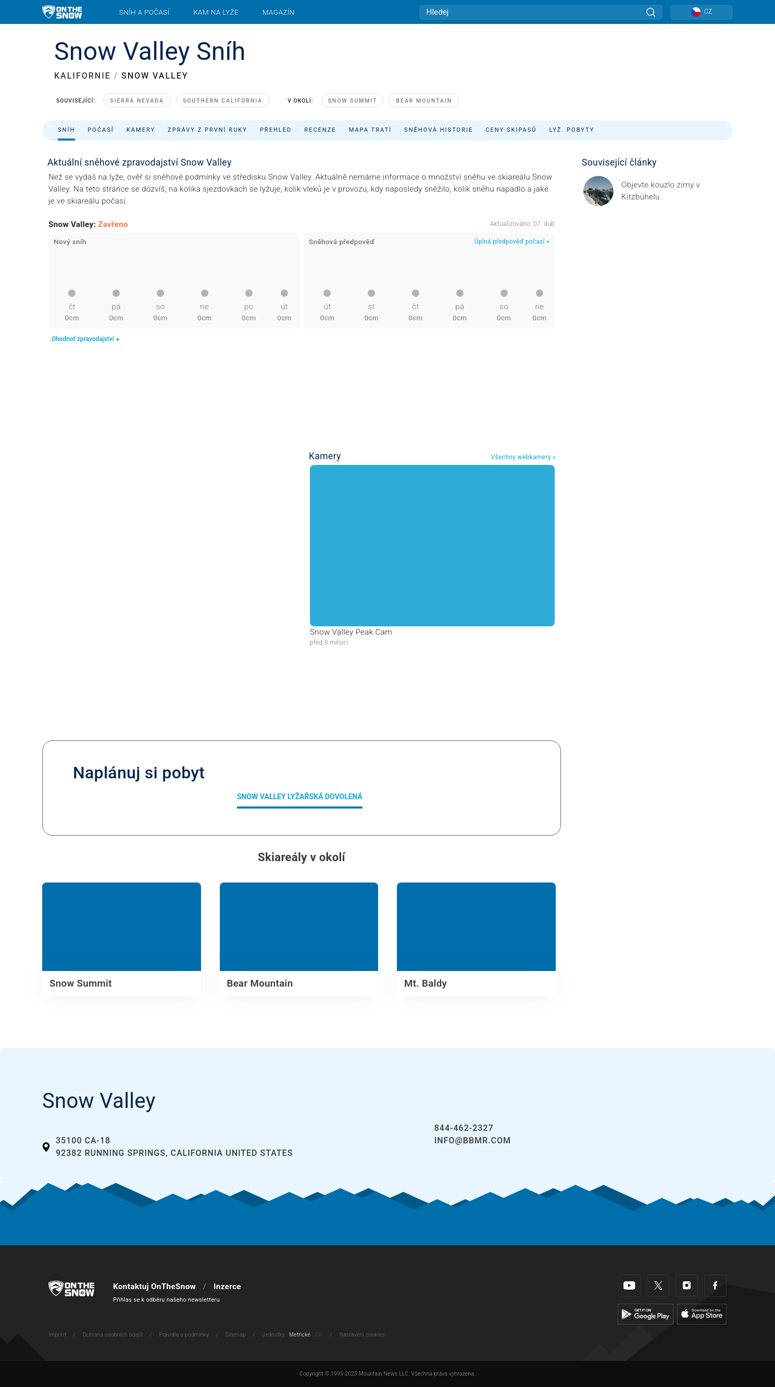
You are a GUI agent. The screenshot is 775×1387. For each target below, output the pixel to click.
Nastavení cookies (362, 1335)
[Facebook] (715, 1286)
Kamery (141, 130)
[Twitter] (658, 1286)
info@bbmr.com (472, 1140)
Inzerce (227, 1286)
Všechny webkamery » (523, 457)
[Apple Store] (702, 1313)
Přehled (276, 130)
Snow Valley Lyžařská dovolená (299, 796)
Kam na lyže (216, 12)
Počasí (101, 130)
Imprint (57, 1335)
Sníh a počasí (144, 12)
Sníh (66, 130)
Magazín (278, 12)
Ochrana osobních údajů (113, 1335)
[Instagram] (687, 1286)
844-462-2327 (464, 1128)
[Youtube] (629, 1286)
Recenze (320, 130)
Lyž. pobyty (572, 130)
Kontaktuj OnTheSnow (154, 1286)
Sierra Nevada (137, 100)
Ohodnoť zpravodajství (86, 339)
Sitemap (236, 1335)
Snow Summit (353, 100)
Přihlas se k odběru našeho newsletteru (166, 1299)
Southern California (222, 100)
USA (317, 1335)
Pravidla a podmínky (184, 1335)
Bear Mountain (424, 100)
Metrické (299, 1335)
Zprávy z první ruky (207, 130)
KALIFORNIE (82, 76)
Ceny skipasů (510, 130)
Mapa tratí (370, 130)
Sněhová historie (438, 130)
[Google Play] (645, 1313)
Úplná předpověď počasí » (511, 241)
